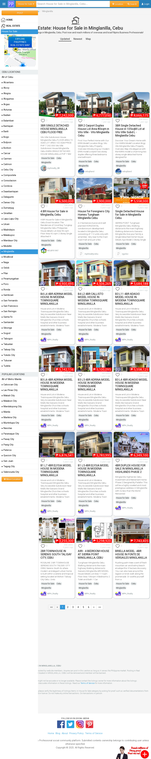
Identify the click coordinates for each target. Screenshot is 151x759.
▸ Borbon (6, 148)
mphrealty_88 (53, 168)
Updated (65, 38)
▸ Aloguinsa (8, 98)
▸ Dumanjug (8, 208)
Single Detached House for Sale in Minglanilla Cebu (129, 215)
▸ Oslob (5, 267)
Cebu (59, 158)
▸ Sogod (6, 333)
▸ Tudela (6, 366)
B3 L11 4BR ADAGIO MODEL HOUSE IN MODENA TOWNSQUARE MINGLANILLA (130, 298)
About (65, 733)
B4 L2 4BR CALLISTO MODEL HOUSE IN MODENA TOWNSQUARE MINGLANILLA (93, 298)
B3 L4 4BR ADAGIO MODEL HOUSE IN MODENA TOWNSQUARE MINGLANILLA (131, 384)
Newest (77, 38)
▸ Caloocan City (10, 384)
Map (88, 38)
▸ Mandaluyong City (12, 406)
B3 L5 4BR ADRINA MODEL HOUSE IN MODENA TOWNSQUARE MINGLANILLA (94, 384)
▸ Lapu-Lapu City (10, 218)
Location (117, 4)
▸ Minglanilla (8, 251)
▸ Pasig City (7, 444)
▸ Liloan (5, 224)
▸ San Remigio (9, 311)
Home (51, 733)
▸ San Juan (7, 461)
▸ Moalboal (7, 257)
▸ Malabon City (9, 401)
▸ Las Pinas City (10, 390)
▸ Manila (6, 412)
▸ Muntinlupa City (10, 423)
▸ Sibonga (7, 328)
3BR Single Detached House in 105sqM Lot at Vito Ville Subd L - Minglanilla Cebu (130, 130)
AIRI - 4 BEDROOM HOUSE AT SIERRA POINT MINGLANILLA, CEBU (93, 554)
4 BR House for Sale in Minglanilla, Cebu (54, 213)
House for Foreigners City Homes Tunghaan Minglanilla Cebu (94, 215)
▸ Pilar (5, 273)
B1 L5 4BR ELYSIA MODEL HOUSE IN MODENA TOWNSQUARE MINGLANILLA (93, 470)
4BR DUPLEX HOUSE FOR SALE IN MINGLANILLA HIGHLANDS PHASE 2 (130, 469)
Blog (58, 733)
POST (20, 13)
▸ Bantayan (7, 126)
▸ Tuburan (7, 360)
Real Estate (10, 26)
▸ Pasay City (8, 439)
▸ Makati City (8, 395)
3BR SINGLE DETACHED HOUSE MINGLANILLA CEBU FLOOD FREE (55, 129)
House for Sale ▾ (26, 4)
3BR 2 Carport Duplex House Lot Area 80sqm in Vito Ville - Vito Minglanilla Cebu (93, 130)
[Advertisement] (75, 67)
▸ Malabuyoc (8, 235)
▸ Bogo (5, 137)
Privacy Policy (76, 733)
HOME (7, 20)
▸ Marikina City (9, 417)
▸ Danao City (8, 202)
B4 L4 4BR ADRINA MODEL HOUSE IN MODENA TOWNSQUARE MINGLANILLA (57, 298)
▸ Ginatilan (7, 213)
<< (51, 607)
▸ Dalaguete (8, 197)
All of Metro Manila (11, 379)
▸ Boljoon (6, 142)
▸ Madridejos (8, 229)
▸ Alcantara (7, 82)
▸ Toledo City (8, 355)
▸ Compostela (9, 175)
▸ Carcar (6, 153)
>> (99, 607)
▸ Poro (5, 284)
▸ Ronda (6, 289)
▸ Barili (5, 131)
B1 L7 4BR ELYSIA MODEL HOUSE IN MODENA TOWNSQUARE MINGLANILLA (56, 470)
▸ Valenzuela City (10, 472)
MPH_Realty (52, 339)
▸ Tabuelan (7, 344)
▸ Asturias (7, 109)
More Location (12, 479)
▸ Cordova (7, 186)
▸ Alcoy (5, 88)
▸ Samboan (7, 295)
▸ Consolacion (9, 180)
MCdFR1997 (52, 250)
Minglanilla (46, 162)
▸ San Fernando (10, 300)
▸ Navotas (7, 428)
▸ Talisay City (8, 349)
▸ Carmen (7, 158)
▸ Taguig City (8, 466)
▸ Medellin (7, 246)
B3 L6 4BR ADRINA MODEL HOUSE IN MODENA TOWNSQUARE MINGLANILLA (57, 384)
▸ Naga (5, 262)
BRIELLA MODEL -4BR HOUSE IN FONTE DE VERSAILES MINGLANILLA (131, 554)
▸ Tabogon (7, 338)
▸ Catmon (7, 164)
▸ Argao (6, 104)
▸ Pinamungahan (10, 278)
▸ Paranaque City (10, 433)
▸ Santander (8, 322)
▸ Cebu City (7, 169)
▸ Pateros (7, 450)
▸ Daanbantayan (10, 191)
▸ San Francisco (10, 306)
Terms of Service (87, 683)
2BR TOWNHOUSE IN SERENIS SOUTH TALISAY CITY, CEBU (56, 554)
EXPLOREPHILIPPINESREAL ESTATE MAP (20, 42)
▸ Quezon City (9, 455)
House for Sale (47, 158)
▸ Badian (6, 115)
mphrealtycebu (91, 254)
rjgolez (125, 254)
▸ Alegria (6, 93)
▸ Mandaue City (9, 240)
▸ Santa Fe (7, 317)
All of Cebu (7, 77)
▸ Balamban (8, 120)
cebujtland (89, 171)
